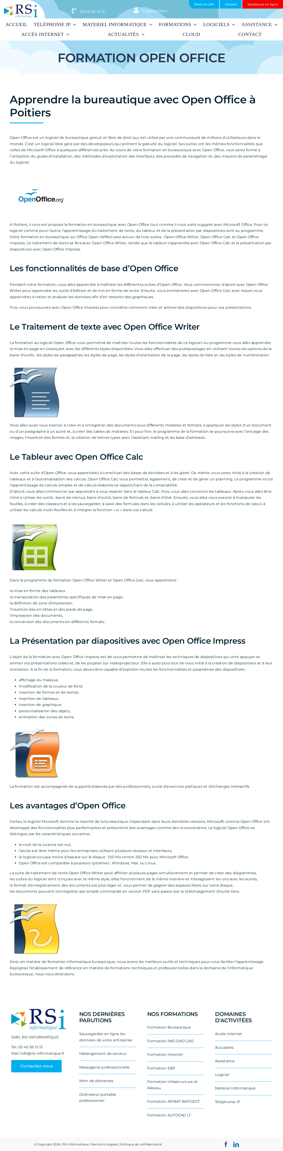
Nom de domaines (96, 1081)
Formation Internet (165, 1054)
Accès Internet (228, 1034)
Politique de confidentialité (141, 1144)
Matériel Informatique (235, 1088)
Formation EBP (161, 1068)
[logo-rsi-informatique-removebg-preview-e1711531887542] (21, 6)
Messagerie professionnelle (104, 1067)
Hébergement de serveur (103, 1053)
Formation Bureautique (169, 1027)
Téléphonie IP (227, 1102)
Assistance (225, 1061)
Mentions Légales (104, 1144)
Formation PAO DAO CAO (170, 1041)
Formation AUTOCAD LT (169, 1115)
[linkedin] (236, 1144)
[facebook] (226, 1144)
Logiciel (222, 1075)
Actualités (224, 1047)
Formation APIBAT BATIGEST (173, 1101)
